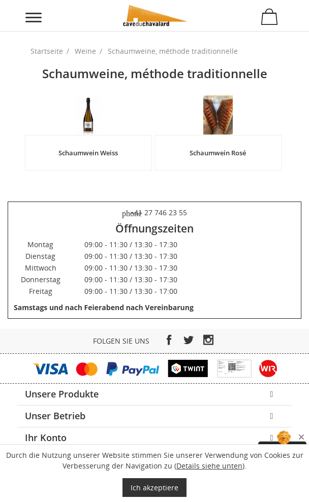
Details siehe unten (209, 466)
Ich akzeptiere (154, 487)
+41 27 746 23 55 (154, 212)
